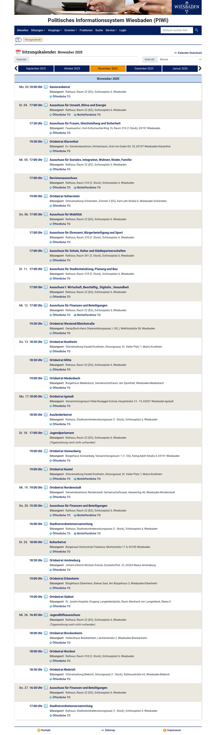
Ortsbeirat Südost (62, 596)
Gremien (69, 30)
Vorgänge (54, 30)
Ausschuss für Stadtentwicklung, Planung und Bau (84, 269)
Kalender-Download (190, 52)
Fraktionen (86, 30)
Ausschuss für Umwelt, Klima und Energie (78, 105)
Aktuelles (22, 30)
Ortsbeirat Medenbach (65, 378)
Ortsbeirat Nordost (62, 651)
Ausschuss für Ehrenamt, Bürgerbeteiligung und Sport (86, 232)
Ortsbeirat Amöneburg (65, 560)
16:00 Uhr (36, 524)
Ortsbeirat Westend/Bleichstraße (72, 323)
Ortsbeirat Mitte (60, 360)
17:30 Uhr (36, 123)
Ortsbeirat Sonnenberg (65, 451)
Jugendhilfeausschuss (65, 615)
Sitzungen (37, 30)
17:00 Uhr (36, 105)
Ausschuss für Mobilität (66, 214)
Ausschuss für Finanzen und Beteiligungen (78, 305)
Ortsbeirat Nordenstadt (65, 487)
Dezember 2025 (144, 68)
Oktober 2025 (72, 68)
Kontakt (45, 730)
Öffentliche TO (61, 96)
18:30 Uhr (36, 342)
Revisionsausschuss (63, 178)
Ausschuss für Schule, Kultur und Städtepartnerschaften (88, 251)
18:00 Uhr (36, 396)
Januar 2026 (180, 68)
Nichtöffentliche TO (89, 114)
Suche (99, 30)
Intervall (149, 59)
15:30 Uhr (36, 505)
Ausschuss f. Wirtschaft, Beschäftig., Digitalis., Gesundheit (89, 287)
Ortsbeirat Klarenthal (64, 141)
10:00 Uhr (36, 87)
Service (110, 30)
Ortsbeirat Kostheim (63, 342)
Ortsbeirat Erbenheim (64, 578)
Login (122, 30)
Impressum (174, 730)
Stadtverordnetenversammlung (71, 524)
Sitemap (110, 730)
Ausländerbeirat (61, 414)
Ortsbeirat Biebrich (62, 669)
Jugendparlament (62, 433)
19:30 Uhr (36, 141)
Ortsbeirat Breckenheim (66, 633)
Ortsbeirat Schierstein (65, 196)
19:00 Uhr (36, 196)
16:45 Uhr (36, 615)
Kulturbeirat (58, 542)
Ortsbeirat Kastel (61, 469)
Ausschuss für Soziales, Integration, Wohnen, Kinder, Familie (91, 159)
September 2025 (36, 68)
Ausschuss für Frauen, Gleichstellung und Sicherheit (85, 123)
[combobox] (83, 59)
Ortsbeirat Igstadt (62, 396)
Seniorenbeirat (60, 87)
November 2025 (108, 68)
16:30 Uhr (36, 687)
